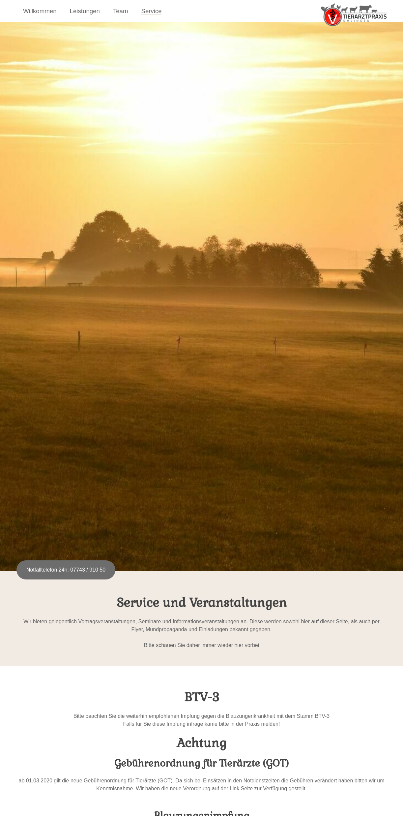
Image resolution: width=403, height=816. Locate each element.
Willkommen (40, 11)
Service (151, 11)
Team (120, 11)
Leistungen (85, 11)
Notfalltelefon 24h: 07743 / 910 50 (65, 570)
